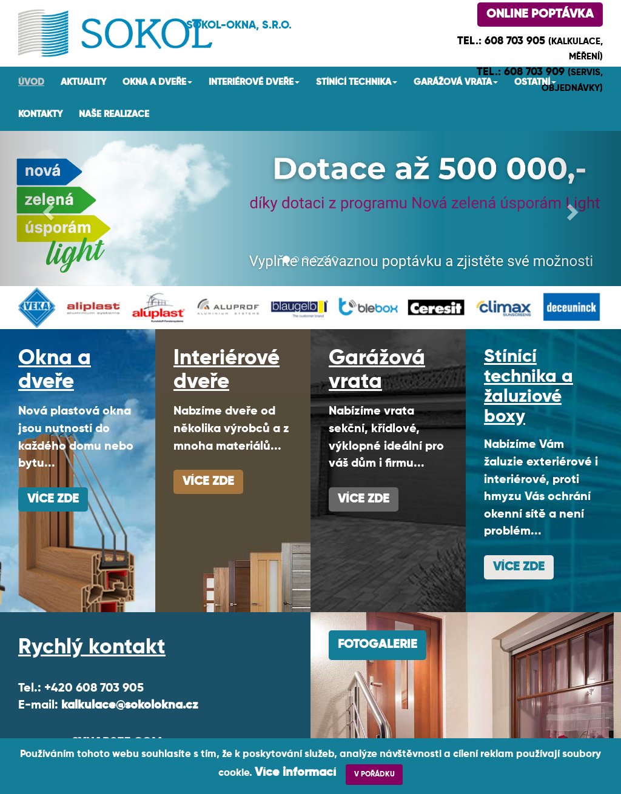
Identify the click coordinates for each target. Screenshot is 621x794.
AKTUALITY (83, 82)
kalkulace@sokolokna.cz (129, 705)
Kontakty (40, 114)
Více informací (295, 773)
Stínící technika (356, 82)
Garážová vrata (456, 82)
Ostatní (535, 82)
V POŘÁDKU (374, 774)
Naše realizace (114, 114)
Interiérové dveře (254, 82)
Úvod (31, 82)
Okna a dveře (157, 82)
